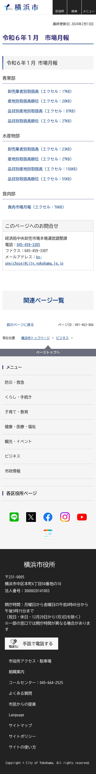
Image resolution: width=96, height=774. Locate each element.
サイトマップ (20, 725)
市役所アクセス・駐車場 (30, 661)
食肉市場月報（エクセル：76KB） (37, 207)
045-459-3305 (28, 245)
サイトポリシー (22, 736)
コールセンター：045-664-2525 (36, 683)
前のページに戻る (20, 325)
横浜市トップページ (35, 338)
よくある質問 (20, 693)
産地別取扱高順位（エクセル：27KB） (41, 159)
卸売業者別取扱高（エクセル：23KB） (41, 149)
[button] (59, 7)
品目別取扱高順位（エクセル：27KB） (41, 121)
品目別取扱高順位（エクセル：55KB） (41, 179)
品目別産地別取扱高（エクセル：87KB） (43, 111)
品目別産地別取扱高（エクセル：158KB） (44, 169)
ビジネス (62, 338)
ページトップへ (48, 352)
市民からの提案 (22, 704)
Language (16, 715)
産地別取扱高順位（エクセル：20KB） (41, 101)
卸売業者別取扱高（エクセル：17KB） (41, 91)
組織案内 (16, 672)
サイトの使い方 (22, 747)
